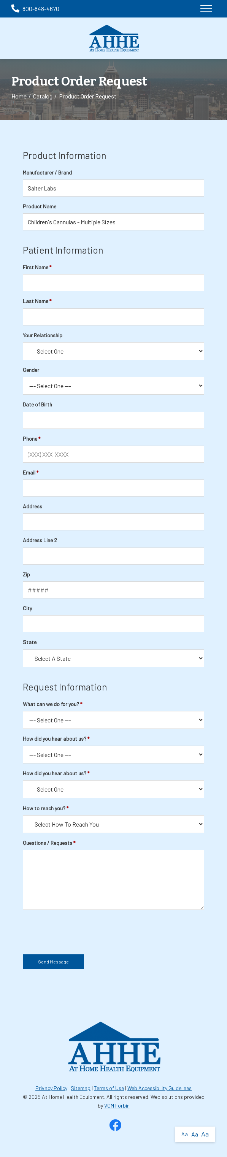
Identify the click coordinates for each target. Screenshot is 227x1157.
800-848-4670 (35, 8)
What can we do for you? (51, 704)
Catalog (42, 96)
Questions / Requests (47, 843)
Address (32, 506)
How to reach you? (44, 808)
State (30, 642)
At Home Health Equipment (73, 1097)
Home (19, 96)
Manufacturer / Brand (47, 172)
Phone (30, 438)
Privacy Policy (51, 1088)
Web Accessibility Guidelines (159, 1088)
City (27, 608)
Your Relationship (42, 335)
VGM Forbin (117, 1105)
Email (29, 472)
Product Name (39, 206)
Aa (184, 1134)
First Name (35, 267)
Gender (31, 370)
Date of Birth (37, 404)
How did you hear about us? (54, 738)
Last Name (35, 301)
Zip (26, 574)
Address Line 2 (40, 540)
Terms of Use (109, 1088)
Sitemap (80, 1088)
